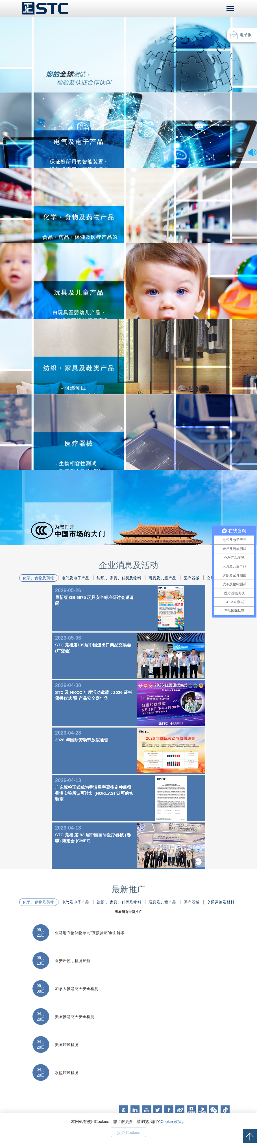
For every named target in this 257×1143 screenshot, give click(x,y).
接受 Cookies (128, 1132)
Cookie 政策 (171, 1121)
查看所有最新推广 (128, 912)
